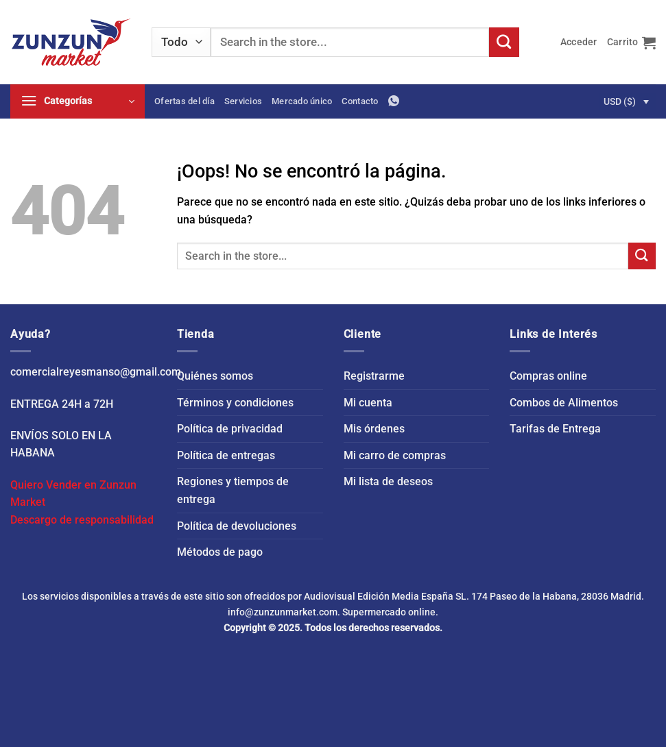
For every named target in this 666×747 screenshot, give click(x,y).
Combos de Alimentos (564, 402)
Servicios (243, 101)
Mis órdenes (374, 428)
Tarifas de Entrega (555, 428)
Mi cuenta (368, 402)
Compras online (548, 375)
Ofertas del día (184, 101)
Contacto (360, 101)
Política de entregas (226, 455)
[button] (578, 42)
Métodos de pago (220, 552)
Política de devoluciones (236, 525)
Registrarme (374, 375)
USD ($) (620, 101)
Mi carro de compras (395, 455)
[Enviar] (504, 42)
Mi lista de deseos (388, 481)
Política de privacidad (230, 428)
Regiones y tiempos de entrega (233, 490)
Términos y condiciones (235, 402)
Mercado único (302, 101)
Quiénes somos (215, 375)
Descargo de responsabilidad (82, 519)
